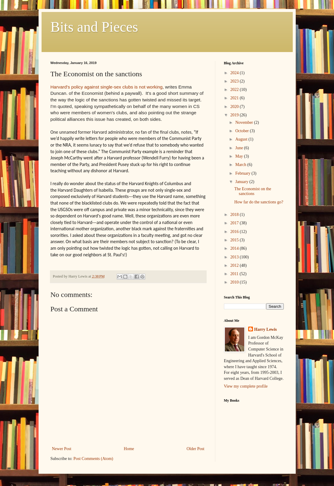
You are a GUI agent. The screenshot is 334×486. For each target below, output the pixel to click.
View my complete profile (246, 386)
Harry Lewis (265, 329)
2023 (235, 81)
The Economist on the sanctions (252, 191)
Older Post (196, 449)
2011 (235, 274)
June (239, 148)
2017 (235, 223)
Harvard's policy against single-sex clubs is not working (107, 86)
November (244, 122)
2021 (235, 98)
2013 (235, 257)
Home (129, 449)
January (242, 181)
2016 (235, 231)
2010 (235, 282)
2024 (235, 73)
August (241, 139)
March (241, 164)
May (239, 156)
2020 (235, 106)
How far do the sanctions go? (258, 202)
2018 (235, 214)
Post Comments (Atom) (93, 458)
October (242, 131)
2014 (235, 248)
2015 (235, 240)
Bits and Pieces (94, 27)
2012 (235, 265)
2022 (235, 89)
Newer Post (61, 449)
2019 (235, 115)
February (243, 173)
